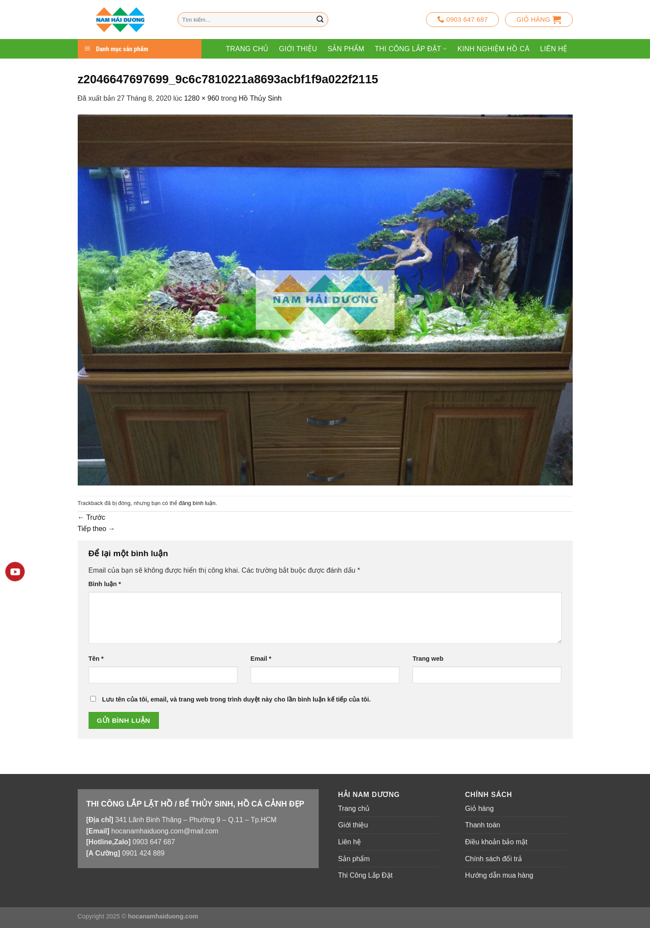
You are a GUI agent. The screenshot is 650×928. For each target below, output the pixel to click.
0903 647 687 (153, 842)
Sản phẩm (345, 48)
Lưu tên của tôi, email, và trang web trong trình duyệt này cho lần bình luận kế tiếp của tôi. (236, 699)
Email (261, 658)
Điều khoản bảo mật (496, 842)
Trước (92, 517)
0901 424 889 (143, 853)
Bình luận (105, 583)
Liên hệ (554, 48)
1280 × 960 (201, 98)
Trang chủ (247, 48)
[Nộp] (320, 19)
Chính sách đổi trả (493, 858)
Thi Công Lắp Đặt (411, 49)
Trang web (427, 658)
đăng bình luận (197, 503)
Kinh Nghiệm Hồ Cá (494, 48)
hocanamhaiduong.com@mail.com (164, 831)
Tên (96, 658)
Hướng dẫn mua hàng (499, 875)
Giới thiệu (298, 48)
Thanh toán (482, 825)
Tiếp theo (96, 528)
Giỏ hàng (479, 808)
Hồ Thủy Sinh (260, 98)
